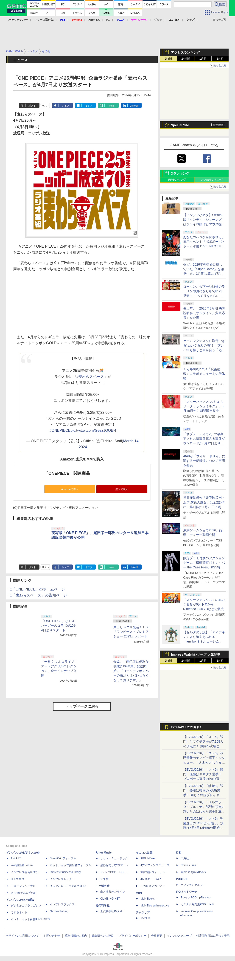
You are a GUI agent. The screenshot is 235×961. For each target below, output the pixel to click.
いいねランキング (212, 179)
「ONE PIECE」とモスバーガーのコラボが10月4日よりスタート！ (59, 625)
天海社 (185, 858)
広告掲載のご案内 (76, 935)
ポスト (32, 105)
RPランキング (177, 179)
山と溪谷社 (102, 886)
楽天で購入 (121, 489)
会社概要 (156, 935)
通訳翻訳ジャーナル (152, 872)
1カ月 (220, 58)
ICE (178, 852)
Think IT (16, 858)
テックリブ (143, 912)
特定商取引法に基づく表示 (212, 935)
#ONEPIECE (60, 430)
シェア (65, 105)
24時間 (185, 58)
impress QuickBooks (193, 872)
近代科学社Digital (111, 911)
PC (108, 19)
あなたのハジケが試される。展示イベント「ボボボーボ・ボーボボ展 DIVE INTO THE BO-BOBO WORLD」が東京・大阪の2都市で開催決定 (204, 246)
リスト (45, 105)
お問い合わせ (52, 935)
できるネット (19, 912)
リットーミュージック (114, 858)
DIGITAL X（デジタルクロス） (69, 886)
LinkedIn (134, 105)
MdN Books (147, 898)
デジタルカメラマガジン (26, 905)
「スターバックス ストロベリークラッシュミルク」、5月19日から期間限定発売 (203, 406)
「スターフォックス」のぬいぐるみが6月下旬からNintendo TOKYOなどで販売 (204, 604)
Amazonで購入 (69, 489)
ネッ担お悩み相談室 (23, 892)
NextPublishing (59, 911)
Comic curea (188, 865)
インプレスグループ (179, 935)
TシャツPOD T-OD (113, 872)
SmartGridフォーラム (63, 858)
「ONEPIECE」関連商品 (67, 473)
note (111, 105)
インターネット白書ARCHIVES (30, 919)
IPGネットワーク (186, 891)
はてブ (88, 105)
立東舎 (104, 879)
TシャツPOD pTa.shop (195, 897)
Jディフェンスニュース (154, 865)
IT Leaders (17, 879)
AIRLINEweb (148, 858)
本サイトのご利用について (22, 935)
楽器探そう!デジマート (114, 865)
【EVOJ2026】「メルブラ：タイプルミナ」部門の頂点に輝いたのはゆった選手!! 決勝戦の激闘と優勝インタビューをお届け (204, 811)
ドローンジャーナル (23, 886)
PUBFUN (181, 879)
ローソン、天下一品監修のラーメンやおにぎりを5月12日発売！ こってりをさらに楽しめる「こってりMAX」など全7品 (204, 296)
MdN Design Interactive (154, 905)
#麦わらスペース (90, 377)
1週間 (203, 58)
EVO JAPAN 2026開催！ (186, 727)
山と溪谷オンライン (112, 891)
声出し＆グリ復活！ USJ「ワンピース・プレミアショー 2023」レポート (131, 631)
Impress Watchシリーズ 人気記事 (195, 654)
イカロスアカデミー (152, 886)
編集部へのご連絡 (103, 935)
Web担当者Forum (22, 865)
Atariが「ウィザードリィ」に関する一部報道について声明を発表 (204, 460)
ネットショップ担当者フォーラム (70, 865)
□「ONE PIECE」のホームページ (37, 589)
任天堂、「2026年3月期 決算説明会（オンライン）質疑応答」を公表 (204, 313)
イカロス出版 (144, 852)
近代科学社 (102, 905)
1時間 (168, 58)
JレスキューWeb (150, 879)
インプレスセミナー (62, 879)
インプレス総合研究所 (24, 872)
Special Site (180, 125)
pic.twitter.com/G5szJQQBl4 (93, 430)
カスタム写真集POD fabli (197, 904)
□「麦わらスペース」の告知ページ (38, 595)
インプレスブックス (62, 904)
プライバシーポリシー (132, 935)
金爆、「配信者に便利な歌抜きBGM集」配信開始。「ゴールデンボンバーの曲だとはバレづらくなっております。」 (131, 671)
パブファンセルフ (192, 884)
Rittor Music (104, 852)
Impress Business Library (65, 872)
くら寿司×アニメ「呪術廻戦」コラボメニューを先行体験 (204, 373)
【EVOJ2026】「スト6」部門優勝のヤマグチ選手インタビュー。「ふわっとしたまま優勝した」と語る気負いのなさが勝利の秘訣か (204, 762)
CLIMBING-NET (110, 898)
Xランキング (180, 173)
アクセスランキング (185, 52)
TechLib (145, 918)
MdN (139, 892)
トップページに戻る (81, 706)
